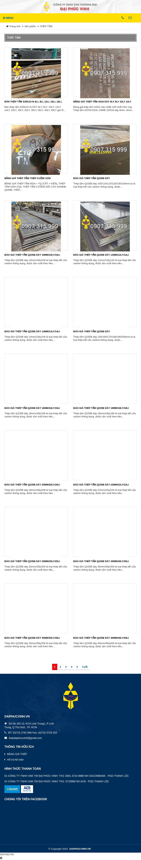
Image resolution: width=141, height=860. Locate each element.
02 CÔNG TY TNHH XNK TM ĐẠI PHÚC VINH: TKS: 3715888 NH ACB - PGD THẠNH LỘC (56, 781)
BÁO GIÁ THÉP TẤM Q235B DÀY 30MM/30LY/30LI (101, 561)
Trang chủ (13, 26)
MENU (8, 17)
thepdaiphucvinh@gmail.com (25, 738)
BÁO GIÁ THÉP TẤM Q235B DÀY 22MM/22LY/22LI (101, 484)
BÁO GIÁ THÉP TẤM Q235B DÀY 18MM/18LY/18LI (101, 408)
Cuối (85, 666)
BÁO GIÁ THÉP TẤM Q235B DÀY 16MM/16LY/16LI (32, 408)
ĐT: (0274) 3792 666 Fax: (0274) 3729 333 (32, 732)
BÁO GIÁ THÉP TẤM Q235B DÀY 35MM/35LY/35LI (32, 637)
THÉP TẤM (46, 26)
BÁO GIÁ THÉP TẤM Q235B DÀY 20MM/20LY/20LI (32, 484)
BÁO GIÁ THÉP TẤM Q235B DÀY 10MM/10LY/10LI (32, 254)
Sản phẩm (30, 26)
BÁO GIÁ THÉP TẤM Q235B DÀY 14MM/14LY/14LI (32, 331)
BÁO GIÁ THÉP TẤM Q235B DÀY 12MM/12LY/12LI (101, 254)
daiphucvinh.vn (80, 848)
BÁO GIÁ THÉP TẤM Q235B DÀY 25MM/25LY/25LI (32, 561)
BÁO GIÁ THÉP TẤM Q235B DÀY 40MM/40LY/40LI (101, 637)
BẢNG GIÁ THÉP (17, 754)
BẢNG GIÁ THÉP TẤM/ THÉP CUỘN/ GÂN (27, 178)
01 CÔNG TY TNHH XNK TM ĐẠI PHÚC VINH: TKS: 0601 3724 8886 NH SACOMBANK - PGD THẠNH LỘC (66, 775)
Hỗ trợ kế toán (15, 759)
